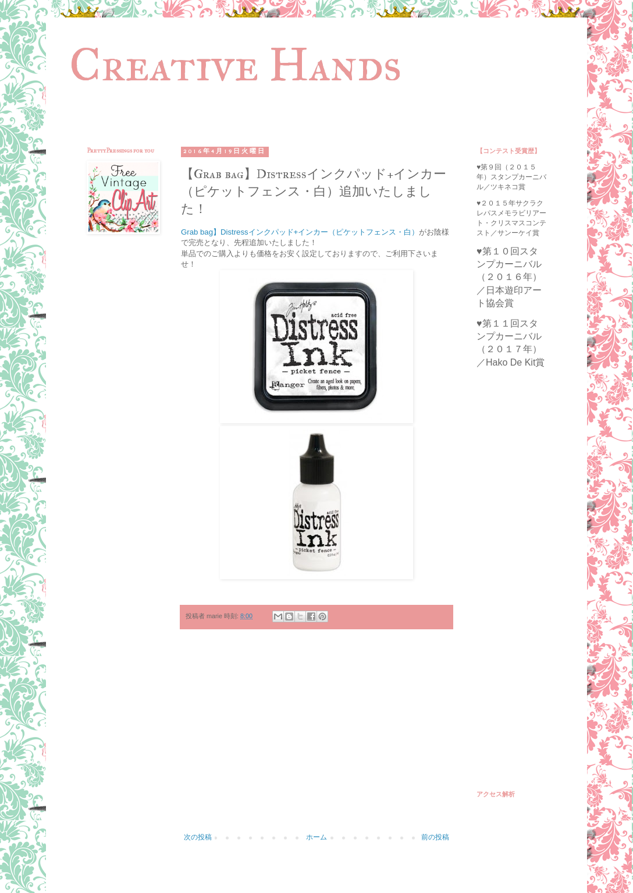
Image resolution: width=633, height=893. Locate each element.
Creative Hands (235, 64)
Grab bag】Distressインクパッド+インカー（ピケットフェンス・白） (300, 232)
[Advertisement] (316, 736)
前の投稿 (435, 837)
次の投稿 (198, 837)
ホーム (316, 837)
